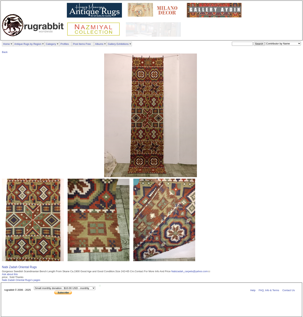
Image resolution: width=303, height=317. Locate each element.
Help (252, 290)
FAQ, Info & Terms (269, 290)
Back (5, 52)
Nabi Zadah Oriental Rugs (19, 267)
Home (6, 43)
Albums (99, 43)
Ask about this (10, 274)
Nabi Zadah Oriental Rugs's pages (21, 280)
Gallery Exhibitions (118, 43)
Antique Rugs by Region (27, 43)
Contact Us (288, 290)
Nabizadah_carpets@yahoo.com (189, 271)
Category (51, 43)
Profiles (64, 43)
